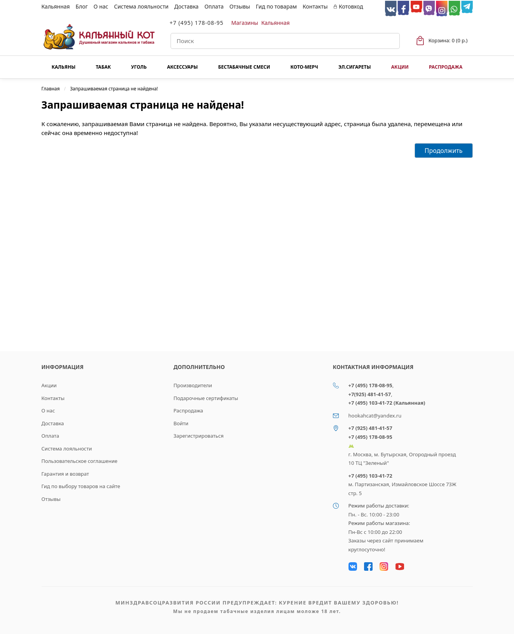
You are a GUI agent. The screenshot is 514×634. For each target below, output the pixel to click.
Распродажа (445, 67)
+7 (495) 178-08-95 (197, 22)
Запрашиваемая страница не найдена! (114, 88)
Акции (400, 67)
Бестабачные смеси (244, 67)
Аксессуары (182, 67)
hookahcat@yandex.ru (375, 415)
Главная (51, 88)
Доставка (186, 6)
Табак (103, 67)
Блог (82, 6)
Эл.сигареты (354, 67)
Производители (193, 385)
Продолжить (444, 150)
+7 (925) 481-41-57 (370, 427)
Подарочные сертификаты (206, 398)
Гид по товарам (276, 6)
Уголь (139, 67)
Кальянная (56, 6)
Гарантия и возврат (65, 473)
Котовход (348, 6)
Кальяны (64, 67)
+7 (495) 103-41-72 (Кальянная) (386, 402)
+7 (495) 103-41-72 (370, 475)
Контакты (315, 6)
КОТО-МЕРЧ (304, 67)
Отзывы (239, 6)
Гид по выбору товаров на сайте (81, 486)
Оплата (213, 6)
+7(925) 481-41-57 (369, 394)
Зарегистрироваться (199, 435)
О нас (101, 6)
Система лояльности (141, 6)
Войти (181, 423)
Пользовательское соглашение (80, 460)
